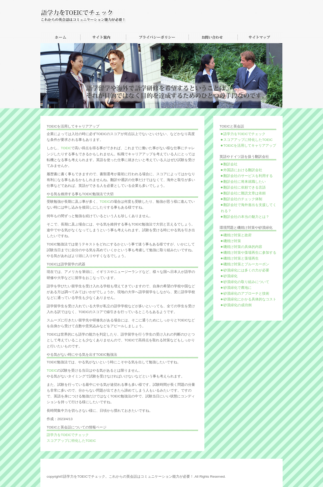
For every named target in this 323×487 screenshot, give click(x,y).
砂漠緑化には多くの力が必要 (246, 270)
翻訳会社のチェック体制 (242, 199)
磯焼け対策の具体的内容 (242, 247)
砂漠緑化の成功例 (237, 305)
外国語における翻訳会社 (242, 170)
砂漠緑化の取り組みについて (246, 282)
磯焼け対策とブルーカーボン (246, 264)
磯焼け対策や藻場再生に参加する (249, 252)
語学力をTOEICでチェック (68, 435)
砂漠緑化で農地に (237, 288)
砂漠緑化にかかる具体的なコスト (249, 299)
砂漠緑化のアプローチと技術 (246, 293)
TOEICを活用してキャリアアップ (249, 145)
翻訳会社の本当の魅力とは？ (246, 217)
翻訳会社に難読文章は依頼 (244, 193)
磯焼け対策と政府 (237, 235)
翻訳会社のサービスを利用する (248, 176)
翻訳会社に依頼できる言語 (244, 187)
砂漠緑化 (230, 276)
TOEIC (66, 148)
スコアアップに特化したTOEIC (71, 441)
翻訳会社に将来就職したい (244, 182)
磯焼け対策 (232, 241)
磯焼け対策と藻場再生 (241, 258)
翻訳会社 (230, 164)
